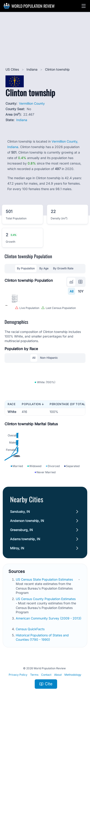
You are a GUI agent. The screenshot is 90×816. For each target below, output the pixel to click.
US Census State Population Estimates (45, 677)
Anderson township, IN (27, 619)
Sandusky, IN (20, 609)
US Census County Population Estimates (46, 697)
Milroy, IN (17, 646)
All (71, 291)
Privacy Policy (18, 772)
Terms (34, 772)
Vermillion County (32, 103)
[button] (83, 6)
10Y (81, 291)
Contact (46, 772)
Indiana (32, 69)
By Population (26, 268)
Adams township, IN (25, 637)
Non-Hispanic (49, 403)
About (58, 772)
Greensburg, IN (21, 628)
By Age (43, 268)
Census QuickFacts (30, 727)
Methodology (72, 772)
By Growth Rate (63, 268)
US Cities (12, 69)
